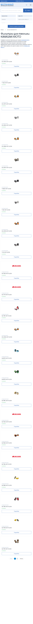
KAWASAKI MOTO (25, 40)
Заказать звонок (4, 1)
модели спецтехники (16, 26)
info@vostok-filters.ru (20, 1)
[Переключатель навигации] (30, 5)
